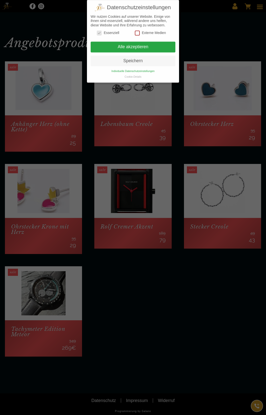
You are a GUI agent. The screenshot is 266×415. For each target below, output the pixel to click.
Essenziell (108, 30)
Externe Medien (150, 30)
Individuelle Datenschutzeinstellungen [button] (133, 68)
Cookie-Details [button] (133, 74)
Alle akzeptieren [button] (133, 44)
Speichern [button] (133, 58)
